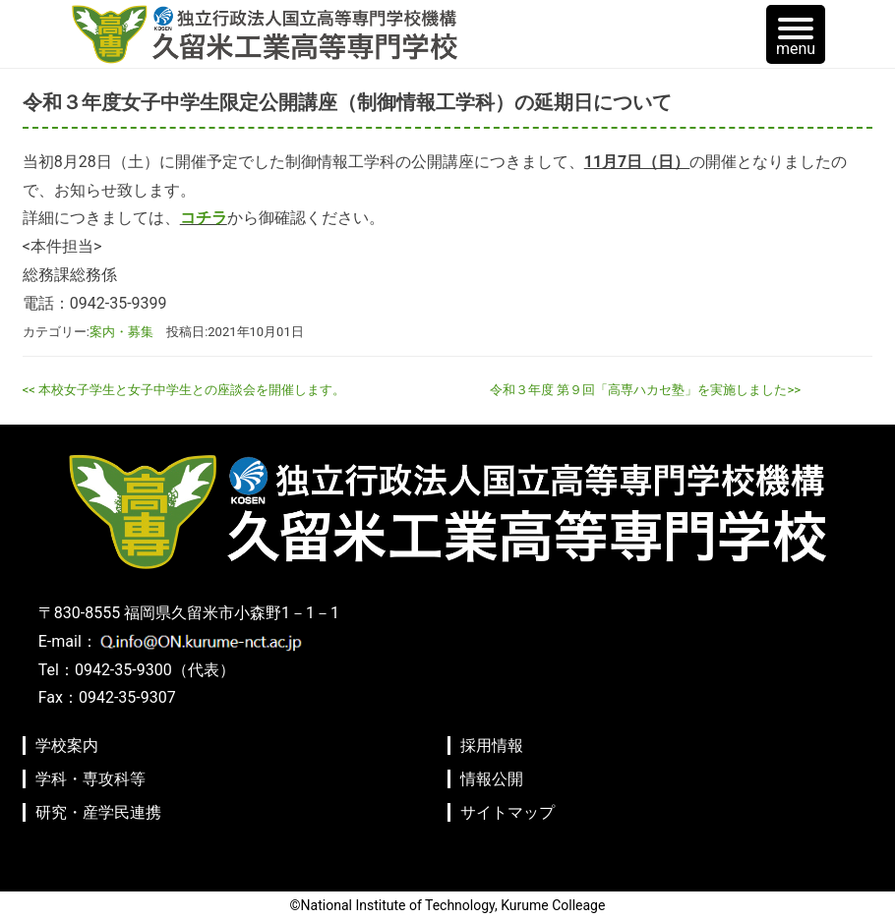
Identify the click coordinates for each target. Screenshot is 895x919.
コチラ (203, 217)
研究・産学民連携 (98, 812)
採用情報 (491, 745)
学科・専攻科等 (90, 779)
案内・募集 (121, 331)
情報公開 (491, 779)
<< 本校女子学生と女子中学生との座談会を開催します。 (184, 389)
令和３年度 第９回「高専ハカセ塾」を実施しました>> (645, 389)
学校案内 (66, 745)
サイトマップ (507, 812)
